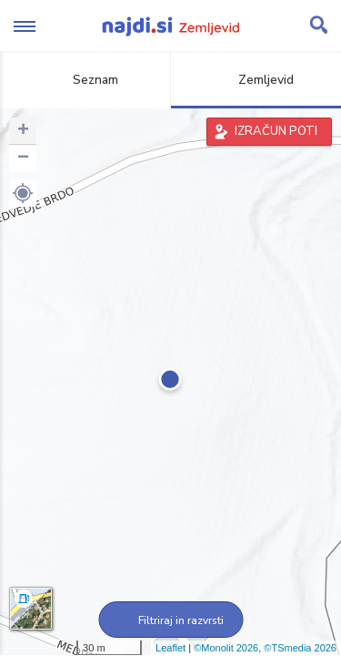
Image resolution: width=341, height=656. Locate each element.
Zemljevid (255, 79)
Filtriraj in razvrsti (170, 620)
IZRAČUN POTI (276, 131)
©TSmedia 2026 (300, 647)
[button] (22, 193)
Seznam (85, 79)
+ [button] (23, 131)
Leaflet (170, 647)
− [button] (23, 158)
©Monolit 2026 (226, 647)
